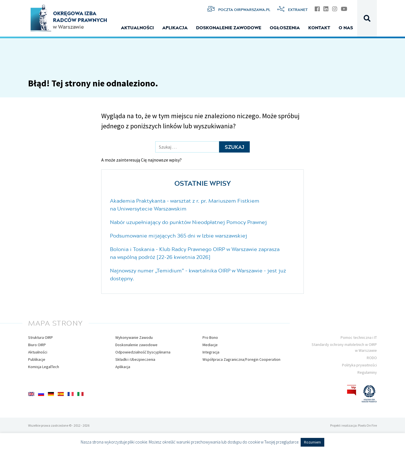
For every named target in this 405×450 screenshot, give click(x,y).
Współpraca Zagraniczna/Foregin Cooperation (241, 359)
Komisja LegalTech (43, 366)
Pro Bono (210, 337)
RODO (372, 357)
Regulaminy (367, 372)
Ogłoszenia (285, 27)
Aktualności (137, 27)
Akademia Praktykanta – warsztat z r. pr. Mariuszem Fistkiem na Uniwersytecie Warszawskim (184, 204)
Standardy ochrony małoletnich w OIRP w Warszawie (344, 347)
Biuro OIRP (37, 344)
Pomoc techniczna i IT (359, 337)
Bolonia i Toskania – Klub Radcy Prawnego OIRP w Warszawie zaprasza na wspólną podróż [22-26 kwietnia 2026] (195, 253)
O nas (346, 27)
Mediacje (210, 344)
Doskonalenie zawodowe (228, 27)
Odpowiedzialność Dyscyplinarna (142, 352)
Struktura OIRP (40, 337)
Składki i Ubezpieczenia (135, 359)
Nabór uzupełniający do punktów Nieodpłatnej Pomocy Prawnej (188, 222)
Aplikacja (175, 27)
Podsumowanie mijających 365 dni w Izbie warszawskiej (178, 235)
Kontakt (319, 27)
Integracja (210, 352)
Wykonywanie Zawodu (134, 337)
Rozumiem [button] (312, 442)
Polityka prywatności (359, 365)
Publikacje (36, 359)
